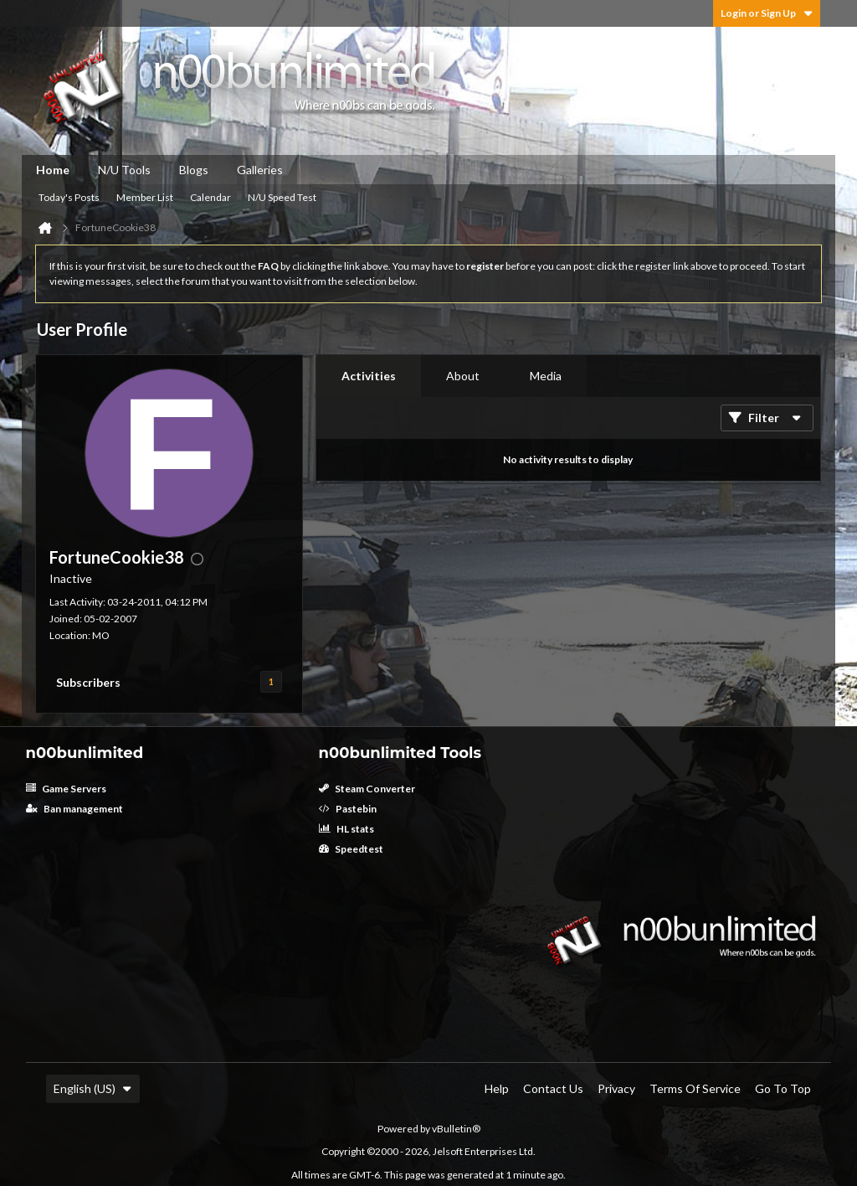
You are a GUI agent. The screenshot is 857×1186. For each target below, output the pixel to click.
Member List (144, 197)
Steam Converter (367, 788)
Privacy (616, 1088)
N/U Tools (124, 169)
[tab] (368, 376)
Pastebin (348, 808)
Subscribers (88, 682)
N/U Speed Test (282, 197)
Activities (368, 376)
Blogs (193, 169)
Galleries (260, 169)
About (463, 376)
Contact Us (553, 1088)
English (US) (93, 1088)
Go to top (783, 1088)
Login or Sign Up (767, 13)
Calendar (210, 197)
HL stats (346, 828)
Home (52, 169)
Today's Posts (69, 197)
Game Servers (66, 788)
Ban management (74, 808)
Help (497, 1088)
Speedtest (351, 849)
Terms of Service (695, 1088)
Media (546, 376)
